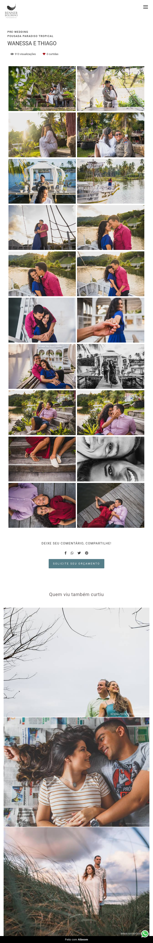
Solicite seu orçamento (76, 563)
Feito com (76, 939)
